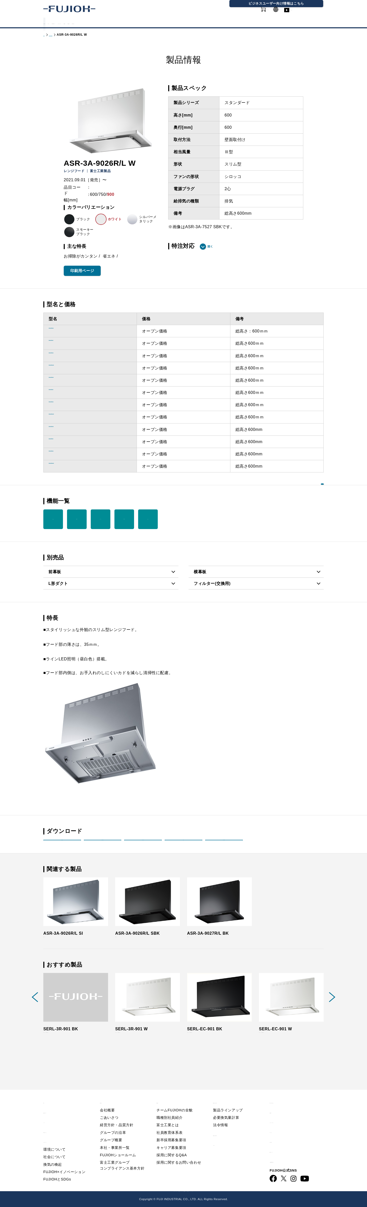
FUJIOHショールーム (118, 1146)
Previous (35, 1013)
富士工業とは (167, 1116)
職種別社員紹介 (169, 1109)
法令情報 (220, 1116)
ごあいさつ (109, 1109)
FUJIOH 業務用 (205, 1190)
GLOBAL (281, 12)
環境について (54, 1140)
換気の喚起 (52, 1155)
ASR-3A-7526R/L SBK (71, 417)
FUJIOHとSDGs (57, 1171)
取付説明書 (143, 845)
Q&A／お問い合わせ (289, 1093)
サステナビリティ (165, 22)
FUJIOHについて (119, 22)
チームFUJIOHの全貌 (174, 1101)
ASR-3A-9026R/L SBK (71, 466)
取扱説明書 (102, 845)
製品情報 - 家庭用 (70, 34)
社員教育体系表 (169, 1124)
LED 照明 (77, 519)
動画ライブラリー (308, 15)
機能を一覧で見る (300, 500)
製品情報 (56, 22)
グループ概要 (111, 1131)
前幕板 (54, 572)
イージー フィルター (100, 519)
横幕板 (200, 572)
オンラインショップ (250, 15)
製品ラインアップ (228, 1101)
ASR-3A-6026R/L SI (68, 356)
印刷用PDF (224, 845)
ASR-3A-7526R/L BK (69, 380)
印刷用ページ (82, 270)
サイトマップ (282, 1122)
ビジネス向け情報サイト (293, 1152)
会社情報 (201, 22)
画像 (183, 845)
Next (332, 1013)
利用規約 (278, 1103)
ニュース (51, 1113)
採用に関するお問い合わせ (178, 1154)
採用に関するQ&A (171, 1146)
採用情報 (229, 22)
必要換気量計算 (226, 1109)
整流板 (53, 519)
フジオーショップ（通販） (245, 1190)
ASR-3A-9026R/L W (68, 442)
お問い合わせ (282, 1132)
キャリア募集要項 (171, 1139)
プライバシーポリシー (291, 1113)
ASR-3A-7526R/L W (68, 392)
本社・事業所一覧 (115, 1139)
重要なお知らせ (58, 1103)
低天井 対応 (124, 519)
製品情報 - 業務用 (230, 1125)
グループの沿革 (113, 1124)
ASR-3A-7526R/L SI (68, 405)
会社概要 (107, 1101)
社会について (54, 1148)
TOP (47, 1093)
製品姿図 (62, 845)
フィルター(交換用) (212, 583)
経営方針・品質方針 (116, 1116)
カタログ (84, 22)
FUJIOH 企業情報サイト (121, 1190)
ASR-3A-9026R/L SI (68, 454)
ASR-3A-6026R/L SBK (71, 368)
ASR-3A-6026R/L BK (69, 331)
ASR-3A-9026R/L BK (69, 429)
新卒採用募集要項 (171, 1131)
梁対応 (148, 519)
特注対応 (183, 246)
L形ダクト (58, 583)
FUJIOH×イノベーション (64, 1163)
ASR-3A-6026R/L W (68, 343)
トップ (48, 34)
